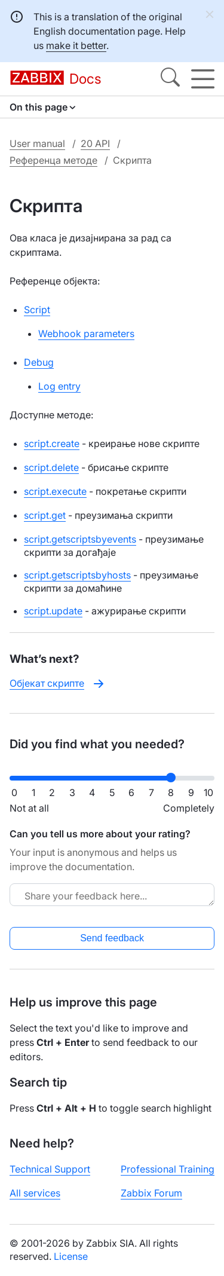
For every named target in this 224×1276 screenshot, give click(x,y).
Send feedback (112, 938)
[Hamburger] (202, 78)
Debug (39, 362)
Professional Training (167, 1169)
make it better (76, 45)
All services (35, 1193)
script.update (53, 611)
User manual (37, 143)
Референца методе (53, 160)
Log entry (59, 386)
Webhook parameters (86, 333)
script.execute (55, 491)
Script (37, 310)
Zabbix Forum (151, 1193)
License (71, 1256)
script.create (51, 443)
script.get (45, 515)
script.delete (51, 467)
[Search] (170, 79)
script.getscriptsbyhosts (77, 575)
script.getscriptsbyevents (80, 539)
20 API (95, 143)
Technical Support (50, 1169)
